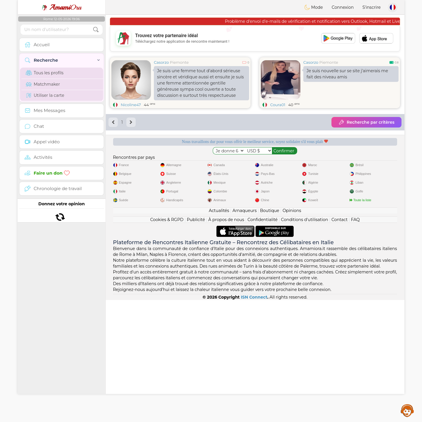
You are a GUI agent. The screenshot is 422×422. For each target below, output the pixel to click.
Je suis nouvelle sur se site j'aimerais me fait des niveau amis (347, 74)
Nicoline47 (131, 104)
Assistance (407, 410)
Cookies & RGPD (166, 341)
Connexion (343, 7)
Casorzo (161, 62)
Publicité (196, 341)
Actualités (219, 332)
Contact (339, 341)
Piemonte (179, 62)
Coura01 (277, 104)
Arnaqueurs (244, 332)
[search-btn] (96, 30)
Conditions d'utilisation (304, 341)
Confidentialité (263, 341)
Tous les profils (45, 73)
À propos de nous (226, 341)
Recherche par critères (366, 122)
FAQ (355, 341)
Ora (61, 7)
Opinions (292, 332)
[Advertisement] (255, 38)
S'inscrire (372, 7)
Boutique (269, 332)
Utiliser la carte (45, 95)
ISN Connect (254, 419)
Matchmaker (43, 84)
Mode (313, 7)
